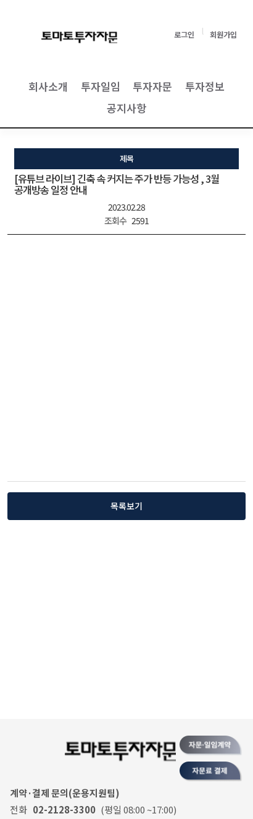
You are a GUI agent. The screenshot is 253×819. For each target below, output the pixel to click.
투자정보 (205, 86)
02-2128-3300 (64, 809)
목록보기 (126, 506)
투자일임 (100, 86)
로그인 (184, 34)
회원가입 (223, 34)
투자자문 (152, 86)
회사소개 (48, 86)
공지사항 (126, 108)
